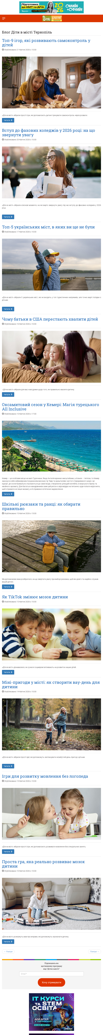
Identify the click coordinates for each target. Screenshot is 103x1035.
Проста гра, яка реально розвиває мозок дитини (43, 864)
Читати (8, 120)
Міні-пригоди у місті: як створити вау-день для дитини (51, 684)
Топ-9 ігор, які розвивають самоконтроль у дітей (46, 42)
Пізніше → (94, 951)
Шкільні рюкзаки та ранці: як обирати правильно (41, 506)
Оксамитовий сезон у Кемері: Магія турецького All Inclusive (50, 407)
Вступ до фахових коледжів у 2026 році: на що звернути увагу (48, 132)
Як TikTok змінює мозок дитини (35, 596)
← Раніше (8, 951)
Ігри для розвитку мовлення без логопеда (45, 776)
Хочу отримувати (51, 982)
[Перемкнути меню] (4, 18)
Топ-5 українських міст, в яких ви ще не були (48, 226)
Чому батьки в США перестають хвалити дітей (50, 319)
